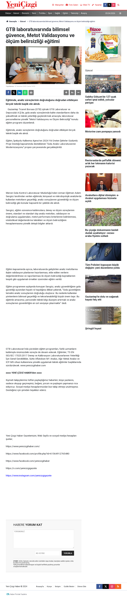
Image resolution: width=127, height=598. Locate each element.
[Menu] (120, 13)
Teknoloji (74, 13)
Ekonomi (25, 13)
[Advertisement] (43, 170)
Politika (42, 13)
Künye (49, 586)
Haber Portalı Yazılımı (18, 594)
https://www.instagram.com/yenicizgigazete (28, 475)
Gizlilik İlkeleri (69, 586)
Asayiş (84, 13)
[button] (66, 92)
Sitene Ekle (81, 586)
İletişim (58, 586)
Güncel (16, 13)
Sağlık (57, 13)
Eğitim (65, 13)
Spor (50, 13)
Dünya (8, 13)
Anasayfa (11, 21)
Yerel (34, 13)
